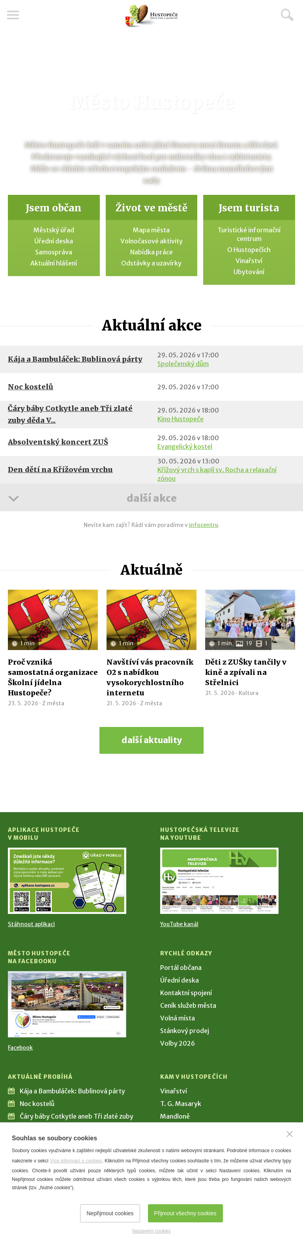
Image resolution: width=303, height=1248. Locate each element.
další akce (151, 497)
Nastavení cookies (151, 1231)
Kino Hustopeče (180, 419)
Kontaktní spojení (186, 993)
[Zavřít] (289, 1134)
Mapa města (151, 230)
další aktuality (152, 740)
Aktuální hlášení (53, 263)
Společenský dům (183, 364)
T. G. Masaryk (180, 1104)
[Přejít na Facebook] (67, 1004)
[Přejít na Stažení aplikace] (67, 881)
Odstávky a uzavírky (151, 263)
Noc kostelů (30, 386)
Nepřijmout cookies (109, 1213)
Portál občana (181, 967)
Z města (53, 703)
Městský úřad (54, 230)
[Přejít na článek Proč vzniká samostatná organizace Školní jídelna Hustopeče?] (53, 620)
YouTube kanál (179, 924)
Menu (14, 15)
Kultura (248, 693)
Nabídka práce (151, 252)
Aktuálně (151, 570)
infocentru (203, 525)
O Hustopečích (249, 250)
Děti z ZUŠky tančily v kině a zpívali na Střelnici (245, 672)
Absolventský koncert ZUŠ (58, 442)
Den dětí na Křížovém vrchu (60, 469)
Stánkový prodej (184, 1031)
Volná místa (177, 1018)
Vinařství (249, 261)
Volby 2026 (177, 1043)
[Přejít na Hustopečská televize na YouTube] (219, 881)
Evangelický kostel (184, 446)
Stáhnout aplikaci (31, 924)
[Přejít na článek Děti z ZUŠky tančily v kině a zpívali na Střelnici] (250, 620)
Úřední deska (53, 241)
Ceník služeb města (188, 1005)
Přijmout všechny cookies (185, 1213)
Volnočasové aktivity (151, 241)
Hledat (287, 14)
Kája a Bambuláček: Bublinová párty (75, 359)
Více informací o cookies (76, 1161)
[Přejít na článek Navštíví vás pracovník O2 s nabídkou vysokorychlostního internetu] (151, 620)
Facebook (20, 1047)
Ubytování (249, 272)
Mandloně (175, 1116)
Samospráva (53, 252)
